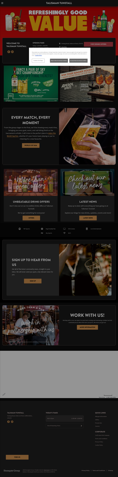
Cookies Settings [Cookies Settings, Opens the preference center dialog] (38, 60)
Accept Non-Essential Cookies (78, 60)
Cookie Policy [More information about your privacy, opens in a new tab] (38, 55)
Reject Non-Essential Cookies (59, 60)
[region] (59, 57)
